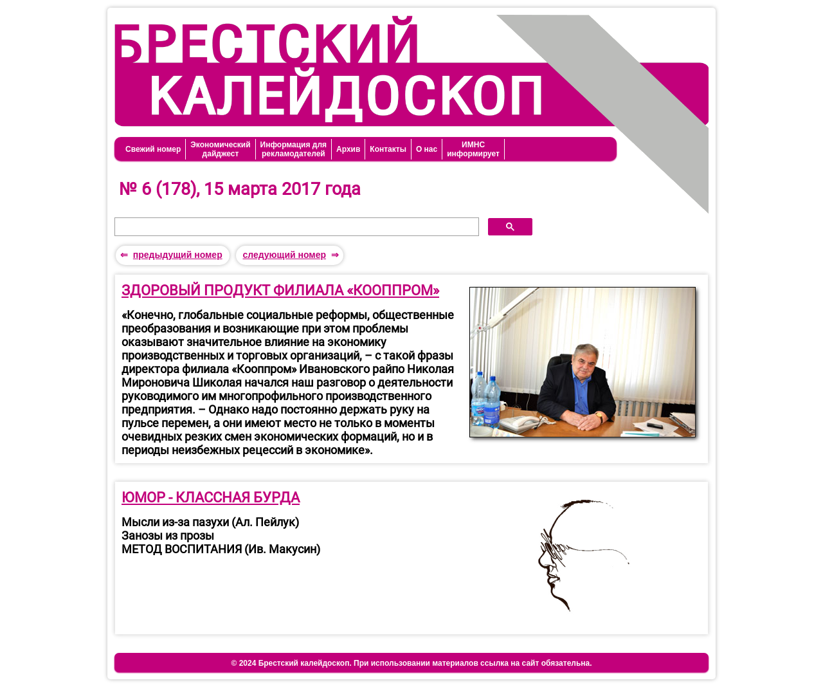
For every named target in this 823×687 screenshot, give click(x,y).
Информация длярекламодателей (293, 149)
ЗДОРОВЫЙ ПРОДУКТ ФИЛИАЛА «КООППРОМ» (280, 290)
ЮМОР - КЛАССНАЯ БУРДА (211, 498)
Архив (348, 149)
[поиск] (295, 227)
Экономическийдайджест (220, 149)
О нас (426, 149)
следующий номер (284, 255)
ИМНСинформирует (473, 149)
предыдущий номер (177, 255)
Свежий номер (153, 149)
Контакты (388, 149)
